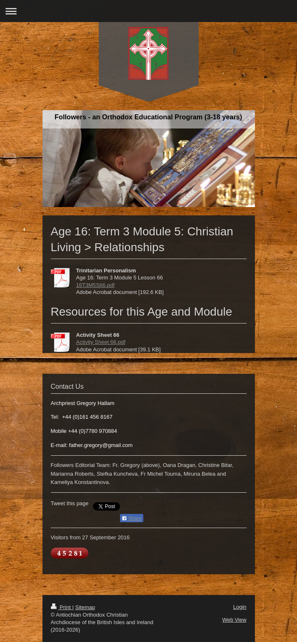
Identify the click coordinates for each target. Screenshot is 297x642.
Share (132, 518)
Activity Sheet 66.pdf (101, 342)
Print (61, 607)
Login (240, 607)
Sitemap (85, 607)
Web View (234, 620)
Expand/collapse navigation (148, 11)
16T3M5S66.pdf (95, 285)
